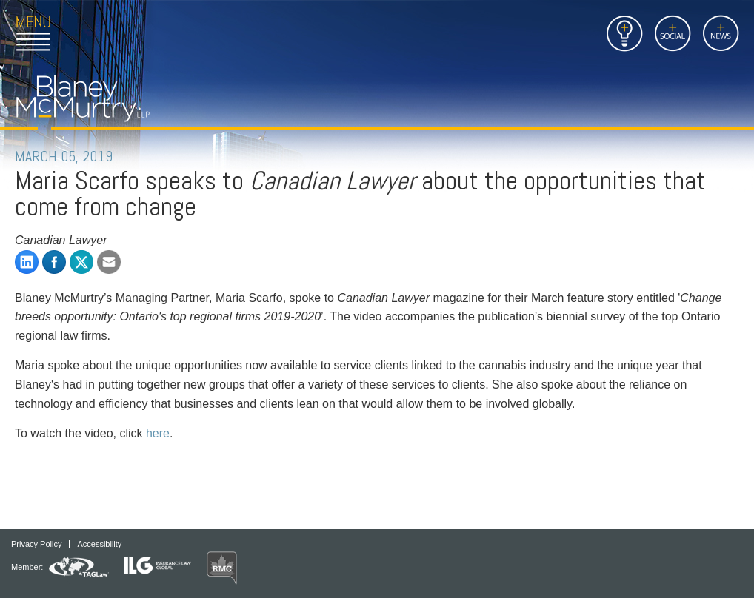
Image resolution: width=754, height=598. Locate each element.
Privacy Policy (36, 544)
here (158, 433)
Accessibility (99, 544)
